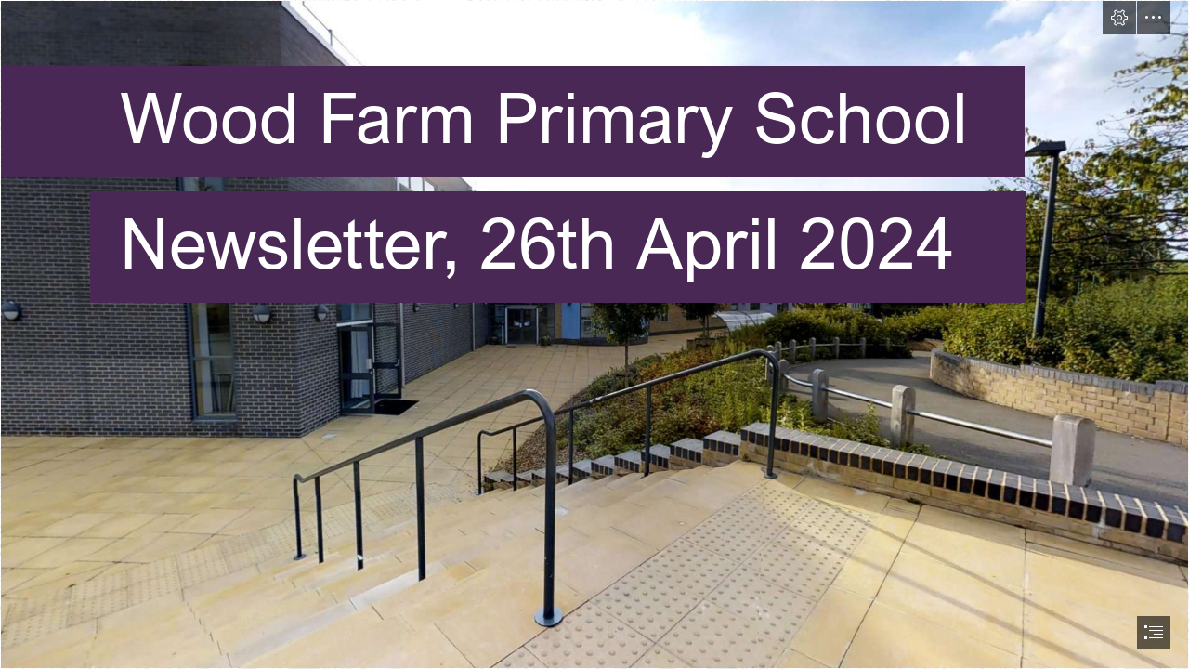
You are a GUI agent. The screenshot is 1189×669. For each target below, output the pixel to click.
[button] (1119, 17)
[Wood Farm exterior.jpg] (594, 334)
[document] (594, 334)
